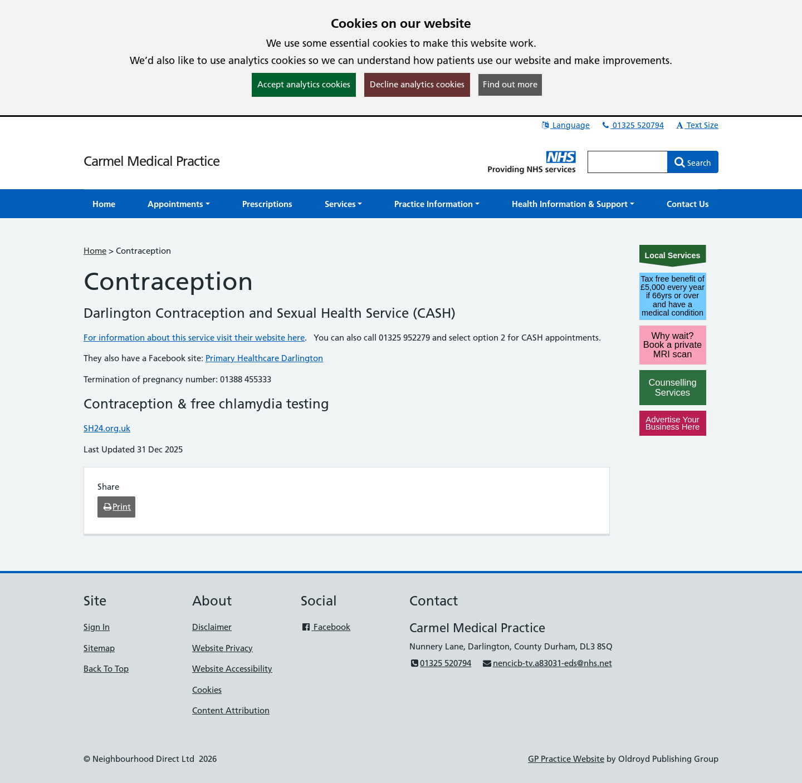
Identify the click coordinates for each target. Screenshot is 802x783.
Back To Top (106, 668)
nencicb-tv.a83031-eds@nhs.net (547, 663)
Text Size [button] (696, 125)
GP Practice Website (566, 759)
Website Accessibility (232, 668)
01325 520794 (632, 125)
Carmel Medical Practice (151, 161)
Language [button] (565, 125)
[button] (179, 204)
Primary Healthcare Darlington (264, 358)
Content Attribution (231, 710)
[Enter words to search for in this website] (628, 162)
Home (95, 250)
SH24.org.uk (107, 428)
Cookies (207, 689)
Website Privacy (222, 648)
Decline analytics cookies (417, 84)
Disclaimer (212, 627)
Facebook (325, 627)
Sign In (97, 627)
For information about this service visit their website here (194, 337)
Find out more (510, 84)
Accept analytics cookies (303, 84)
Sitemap (99, 648)
